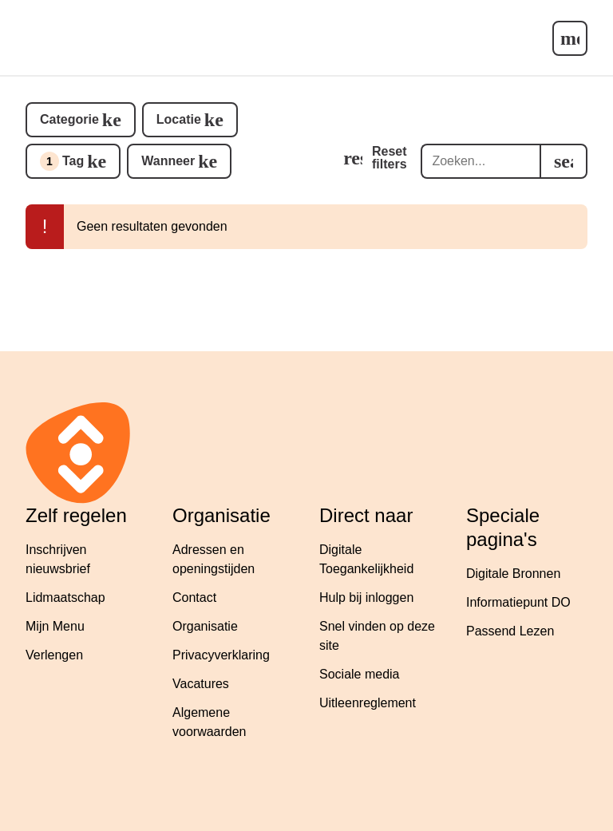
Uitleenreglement (367, 703)
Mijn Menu (55, 626)
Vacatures (200, 684)
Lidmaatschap (65, 597)
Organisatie (205, 626)
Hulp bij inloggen (366, 597)
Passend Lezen (510, 631)
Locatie (178, 119)
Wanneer (168, 161)
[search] (563, 161)
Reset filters (389, 157)
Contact (194, 597)
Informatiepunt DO (518, 602)
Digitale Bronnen (513, 573)
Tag (62, 161)
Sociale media (359, 674)
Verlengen (54, 655)
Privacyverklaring (221, 655)
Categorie (69, 119)
